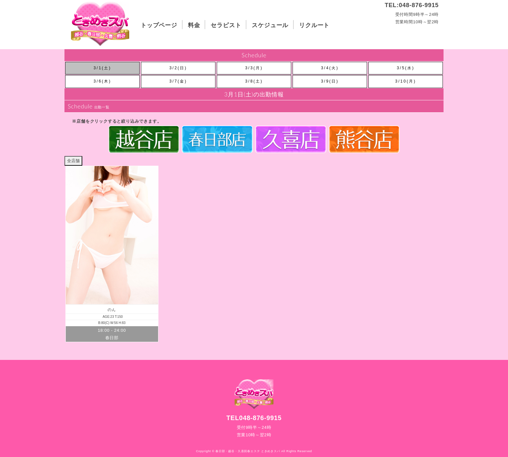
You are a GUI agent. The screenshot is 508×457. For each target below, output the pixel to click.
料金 (194, 24)
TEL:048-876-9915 (412, 5)
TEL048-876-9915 (254, 417)
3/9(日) (330, 81)
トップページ (159, 24)
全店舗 (73, 160)
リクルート (314, 24)
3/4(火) (330, 68)
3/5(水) (406, 68)
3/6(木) (102, 81)
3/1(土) (102, 68)
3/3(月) (254, 68)
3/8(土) (254, 81)
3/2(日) (178, 68)
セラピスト (226, 24)
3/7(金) (178, 81)
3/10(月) (405, 81)
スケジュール (270, 24)
